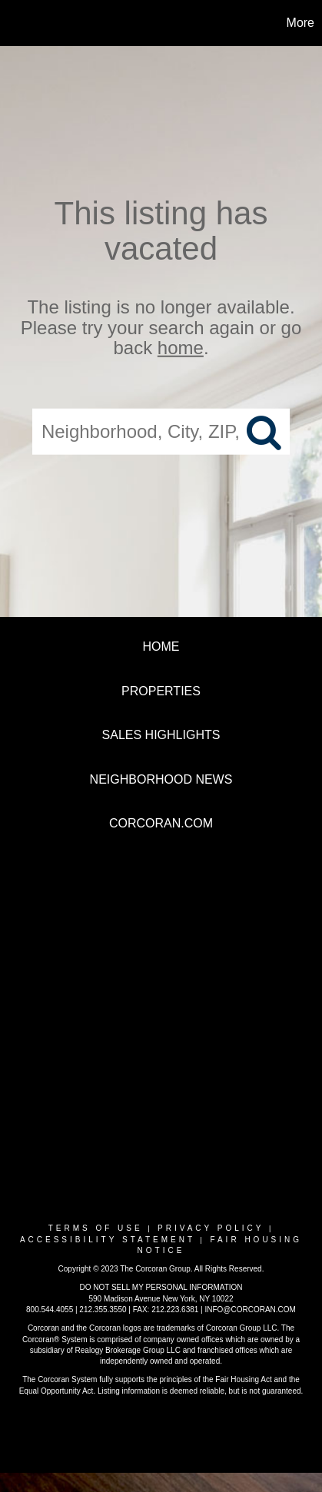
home (181, 347)
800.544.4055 (49, 1309)
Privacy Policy (211, 1228)
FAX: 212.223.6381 (166, 1309)
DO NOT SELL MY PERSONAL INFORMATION (160, 1287)
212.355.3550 (102, 1309)
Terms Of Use (95, 1228)
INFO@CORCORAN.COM (249, 1309)
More (300, 22)
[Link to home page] (14, 23)
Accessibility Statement (107, 1239)
